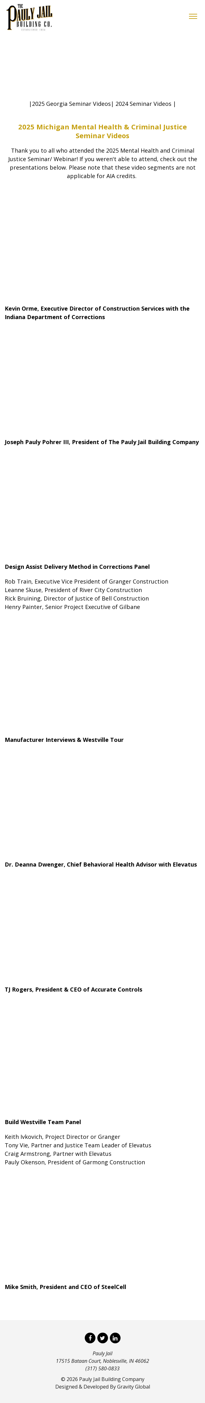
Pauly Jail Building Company (111, 1379)
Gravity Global (133, 1386)
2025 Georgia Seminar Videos (71, 103)
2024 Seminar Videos (143, 103)
